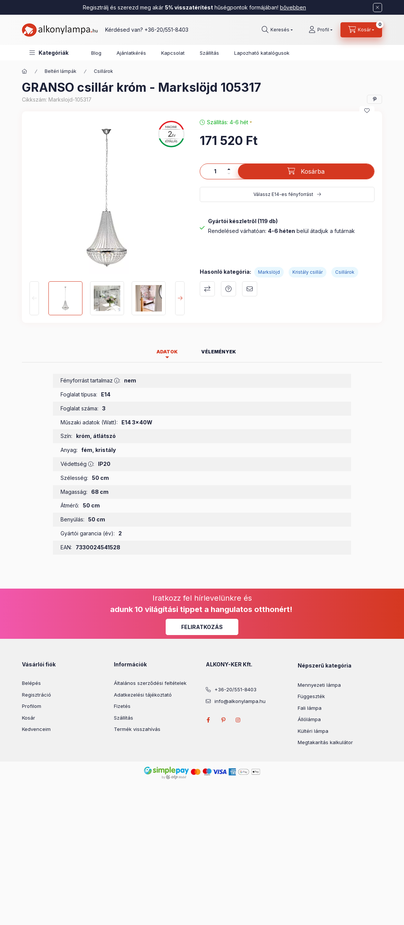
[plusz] (229, 169)
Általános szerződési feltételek (150, 683)
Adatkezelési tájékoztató (143, 695)
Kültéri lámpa (313, 731)
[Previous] (34, 298)
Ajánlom (249, 288)
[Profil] (320, 29)
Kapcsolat (173, 53)
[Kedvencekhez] (366, 110)
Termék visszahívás (137, 729)
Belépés (31, 683)
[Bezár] (377, 7)
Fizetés (122, 706)
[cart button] (361, 29)
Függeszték (311, 696)
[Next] (180, 298)
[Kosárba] (306, 171)
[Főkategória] (24, 71)
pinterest (223, 720)
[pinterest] (374, 99)
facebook (208, 720)
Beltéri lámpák (60, 71)
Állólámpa (309, 719)
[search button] (277, 29)
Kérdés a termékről (228, 288)
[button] (49, 52)
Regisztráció (36, 695)
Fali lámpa (310, 708)
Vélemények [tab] (218, 352)
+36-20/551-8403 (166, 29)
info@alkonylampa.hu (240, 701)
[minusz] (229, 173)
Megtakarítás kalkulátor (325, 742)
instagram (238, 720)
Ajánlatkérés (131, 53)
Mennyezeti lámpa (319, 685)
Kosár (28, 718)
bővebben (293, 7)
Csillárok (103, 71)
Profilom (31, 706)
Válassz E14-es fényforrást (283, 194)
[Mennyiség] (215, 171)
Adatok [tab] (167, 352)
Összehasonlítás (207, 288)
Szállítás (209, 53)
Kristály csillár (307, 272)
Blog (96, 53)
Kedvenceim (36, 729)
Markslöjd (269, 272)
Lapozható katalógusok (261, 53)
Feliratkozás (202, 627)
